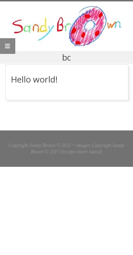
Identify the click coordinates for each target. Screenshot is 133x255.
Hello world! (34, 79)
